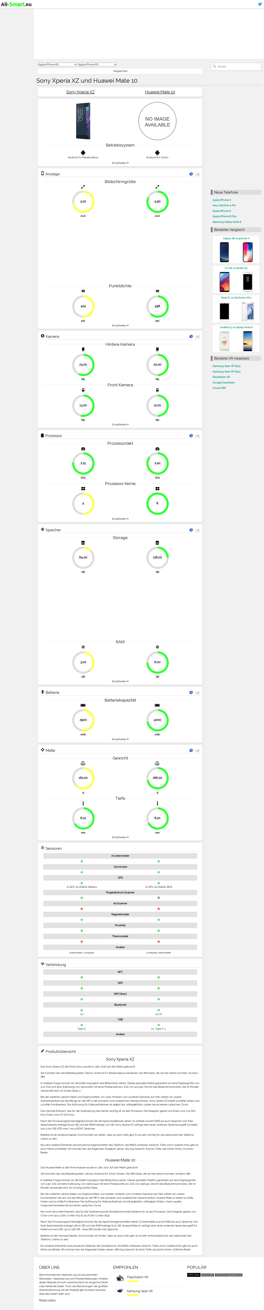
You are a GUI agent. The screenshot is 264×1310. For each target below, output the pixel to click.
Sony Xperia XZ (80, 91)
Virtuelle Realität (13, 24)
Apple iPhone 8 (221, 211)
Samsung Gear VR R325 (226, 366)
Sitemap (7, 37)
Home (6, 11)
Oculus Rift (218, 388)
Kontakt (7, 31)
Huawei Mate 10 (160, 91)
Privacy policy (47, 1300)
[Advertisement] (139, 33)
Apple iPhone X (221, 200)
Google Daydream (223, 382)
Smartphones (12, 18)
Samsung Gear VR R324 (226, 371)
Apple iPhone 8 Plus (224, 216)
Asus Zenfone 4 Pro (224, 205)
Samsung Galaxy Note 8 (226, 221)
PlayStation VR (221, 377)
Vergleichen (120, 71)
